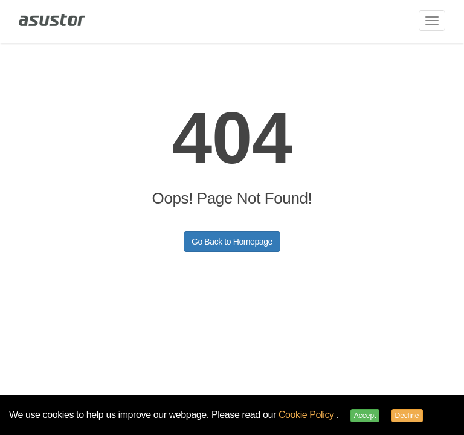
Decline (407, 415)
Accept (365, 415)
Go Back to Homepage (232, 241)
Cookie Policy (308, 415)
